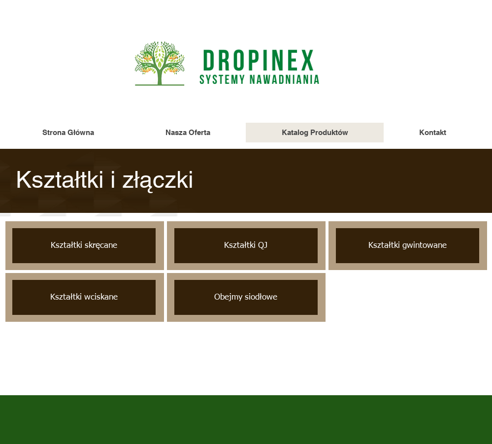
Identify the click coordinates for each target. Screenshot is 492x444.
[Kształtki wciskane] (84, 297)
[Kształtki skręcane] (84, 245)
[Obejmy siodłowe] (246, 297)
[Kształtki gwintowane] (407, 245)
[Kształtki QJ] (246, 245)
